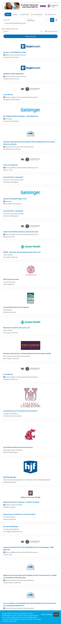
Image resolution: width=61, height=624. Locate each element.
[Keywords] (14, 20)
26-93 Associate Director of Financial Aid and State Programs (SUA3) (27, 353)
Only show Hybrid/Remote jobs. (15, 23)
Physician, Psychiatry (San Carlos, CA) (16, 328)
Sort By (5, 31)
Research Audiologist (10, 526)
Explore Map (24, 14)
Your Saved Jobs (50, 14)
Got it (56, 614)
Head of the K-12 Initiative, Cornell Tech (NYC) (19, 514)
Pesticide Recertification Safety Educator (18, 447)
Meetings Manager (9, 477)
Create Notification (51, 31)
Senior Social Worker (10, 165)
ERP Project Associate (11, 279)
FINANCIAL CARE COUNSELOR (13, 74)
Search (8, 14)
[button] (56, 20)
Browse (15, 14)
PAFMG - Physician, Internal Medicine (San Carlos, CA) (22, 252)
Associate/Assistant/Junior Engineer (16, 307)
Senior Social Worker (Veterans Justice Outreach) (20, 232)
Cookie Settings (46, 614)
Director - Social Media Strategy (14, 52)
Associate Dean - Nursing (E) (13, 177)
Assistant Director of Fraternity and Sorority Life (20, 411)
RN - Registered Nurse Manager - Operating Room (20, 116)
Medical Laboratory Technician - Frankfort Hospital (21, 502)
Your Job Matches (36, 14)
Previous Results (30, 36)
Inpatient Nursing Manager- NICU (15, 199)
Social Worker (8, 94)
